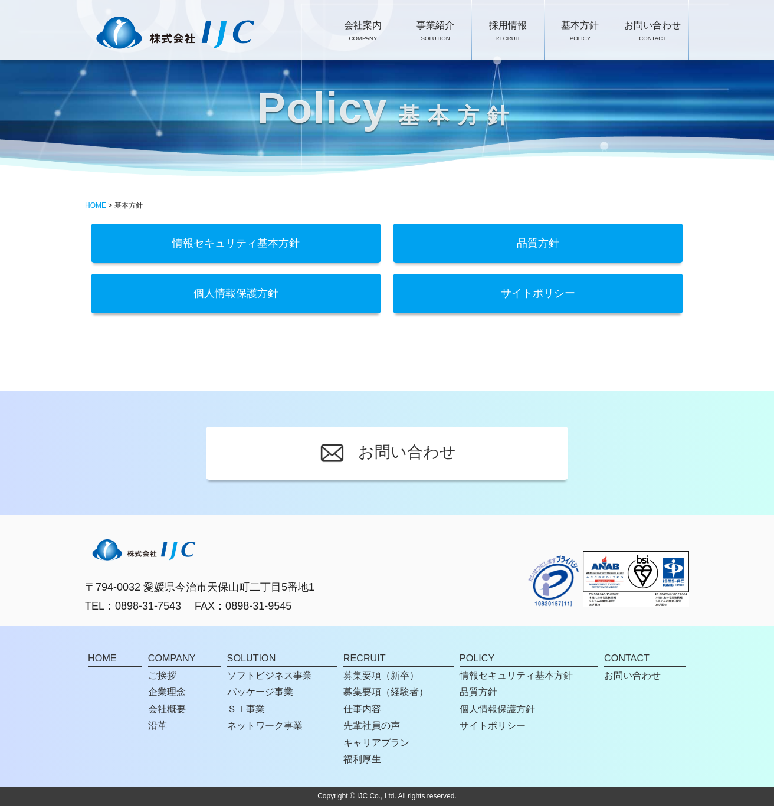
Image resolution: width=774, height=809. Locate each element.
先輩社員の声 (371, 728)
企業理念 (167, 695)
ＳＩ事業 (246, 711)
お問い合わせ (652, 32)
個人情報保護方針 (236, 296)
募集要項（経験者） (385, 695)
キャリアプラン (376, 745)
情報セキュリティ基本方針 (236, 244)
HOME (95, 205)
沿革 (157, 728)
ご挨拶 (162, 678)
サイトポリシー (538, 296)
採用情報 (508, 32)
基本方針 (580, 32)
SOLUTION (251, 661)
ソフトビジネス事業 (269, 678)
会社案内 (363, 32)
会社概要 (167, 711)
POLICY (477, 661)
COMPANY (172, 661)
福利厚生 (362, 761)
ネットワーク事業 (265, 728)
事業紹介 (435, 32)
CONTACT (627, 661)
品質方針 (538, 244)
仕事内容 (362, 711)
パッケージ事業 (260, 695)
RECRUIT (364, 661)
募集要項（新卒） (381, 678)
